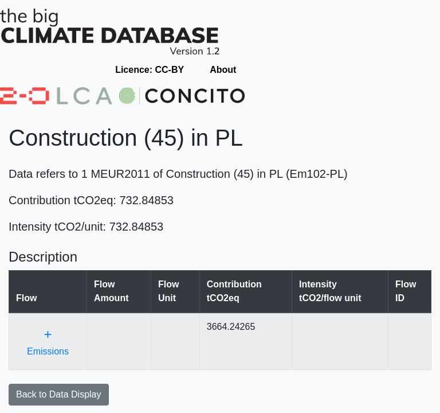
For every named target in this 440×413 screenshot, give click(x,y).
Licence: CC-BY (149, 70)
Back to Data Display (58, 394)
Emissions (48, 341)
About (223, 70)
